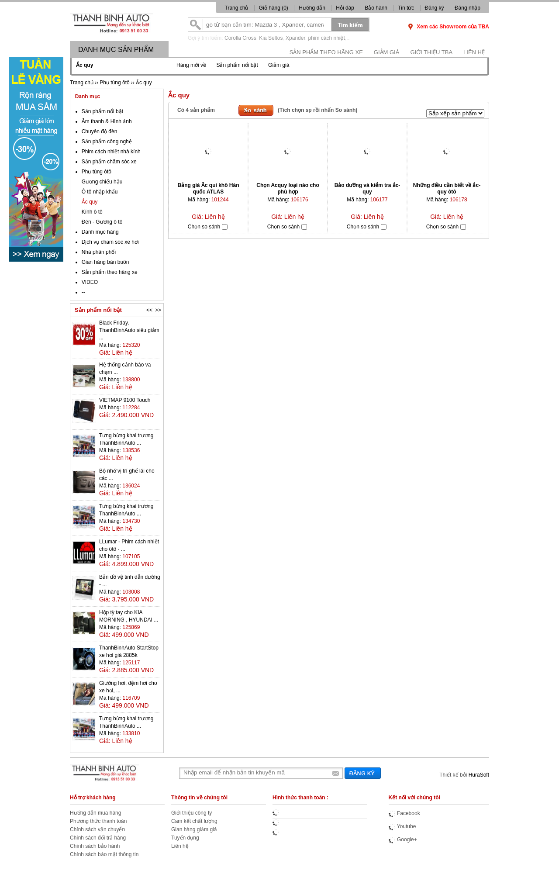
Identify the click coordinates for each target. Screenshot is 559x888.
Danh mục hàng (100, 232)
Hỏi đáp (345, 8)
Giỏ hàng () (274, 8)
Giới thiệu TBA (431, 52)
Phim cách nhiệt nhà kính (111, 152)
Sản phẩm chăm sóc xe (109, 162)
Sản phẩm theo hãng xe (326, 52)
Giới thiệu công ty (191, 813)
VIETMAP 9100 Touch (125, 400)
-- (83, 292)
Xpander (295, 38)
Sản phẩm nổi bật (237, 65)
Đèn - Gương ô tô (102, 222)
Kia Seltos (271, 38)
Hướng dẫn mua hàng (95, 813)
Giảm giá (387, 52)
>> (158, 310)
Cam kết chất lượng (194, 821)
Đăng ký (434, 8)
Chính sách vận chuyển (97, 829)
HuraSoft (479, 775)
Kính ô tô (92, 212)
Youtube (402, 826)
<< (149, 310)
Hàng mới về (191, 65)
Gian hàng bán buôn (105, 262)
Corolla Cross (240, 38)
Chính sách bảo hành (95, 846)
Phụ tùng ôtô (96, 172)
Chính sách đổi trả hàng (98, 838)
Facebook (404, 813)
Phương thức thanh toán (98, 821)
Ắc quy (90, 202)
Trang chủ (236, 8)
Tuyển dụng (185, 838)
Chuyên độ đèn (99, 131)
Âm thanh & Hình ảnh (107, 121)
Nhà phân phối (99, 252)
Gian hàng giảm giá (194, 829)
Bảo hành (376, 8)
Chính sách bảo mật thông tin (104, 854)
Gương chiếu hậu (102, 182)
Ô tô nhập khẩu (100, 192)
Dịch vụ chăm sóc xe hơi (110, 242)
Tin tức (406, 8)
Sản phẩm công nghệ (107, 141)
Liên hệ (474, 52)
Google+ (403, 839)
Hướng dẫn (312, 8)
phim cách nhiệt (326, 38)
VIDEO (90, 282)
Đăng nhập (467, 8)
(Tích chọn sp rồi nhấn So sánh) (317, 110)
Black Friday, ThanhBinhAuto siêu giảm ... (129, 330)
